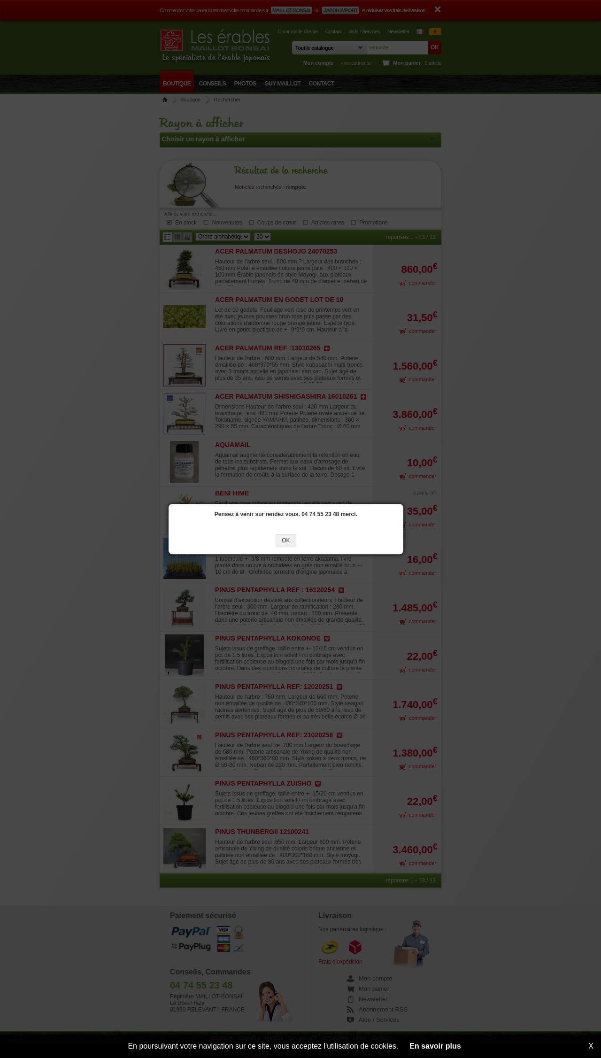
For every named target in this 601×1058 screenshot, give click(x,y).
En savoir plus (435, 1046)
